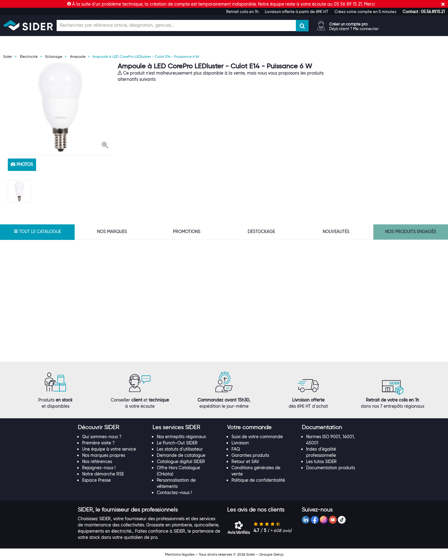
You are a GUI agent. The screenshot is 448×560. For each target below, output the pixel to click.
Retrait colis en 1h (242, 11)
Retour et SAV (245, 461)
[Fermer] (443, 4)
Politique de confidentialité (258, 480)
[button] (424, 11)
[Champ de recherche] (176, 25)
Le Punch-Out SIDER (177, 443)
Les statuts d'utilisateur (180, 449)
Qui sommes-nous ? (102, 436)
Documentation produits (330, 467)
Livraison (240, 443)
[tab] (112, 428)
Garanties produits (250, 455)
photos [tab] (22, 164)
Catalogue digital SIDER (181, 461)
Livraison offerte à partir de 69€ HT (296, 11)
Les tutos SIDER (321, 461)
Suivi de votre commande (257, 436)
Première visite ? (98, 443)
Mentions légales (179, 554)
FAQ (235, 449)
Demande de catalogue (181, 455)
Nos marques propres (103, 455)
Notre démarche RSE (103, 474)
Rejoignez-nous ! (98, 467)
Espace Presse (96, 480)
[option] (60, 107)
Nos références (97, 461)
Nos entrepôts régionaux (181, 436)
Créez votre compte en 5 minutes (365, 11)
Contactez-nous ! (174, 492)
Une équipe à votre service (109, 449)
